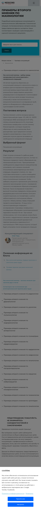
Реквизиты (29, 493)
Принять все (20, 499)
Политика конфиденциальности (13, 493)
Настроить (20, 504)
